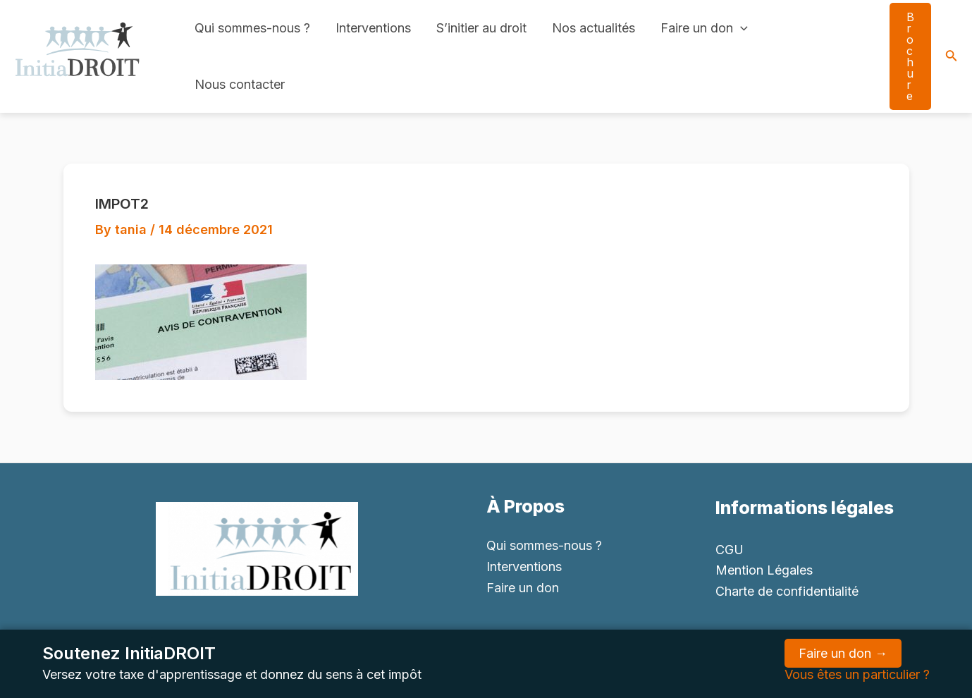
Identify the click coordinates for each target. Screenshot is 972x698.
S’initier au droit (481, 27)
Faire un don (704, 28)
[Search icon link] (951, 57)
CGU (729, 549)
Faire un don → (843, 653)
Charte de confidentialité (787, 591)
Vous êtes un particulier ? (857, 674)
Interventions (373, 27)
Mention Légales (764, 570)
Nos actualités (593, 27)
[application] (740, 28)
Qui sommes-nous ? (252, 27)
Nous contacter (240, 84)
